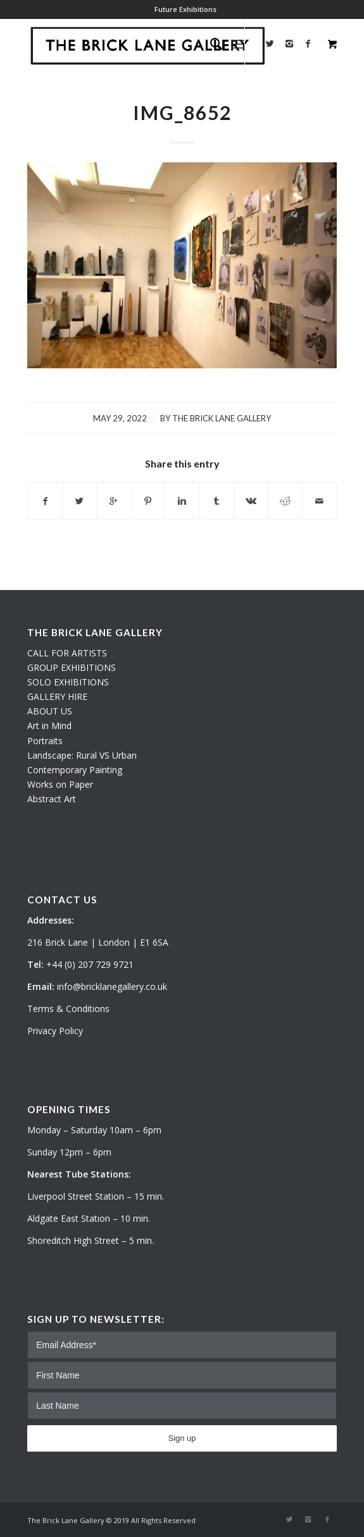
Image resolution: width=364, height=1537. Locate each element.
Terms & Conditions (68, 1009)
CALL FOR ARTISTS (67, 653)
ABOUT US (49, 711)
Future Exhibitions (185, 9)
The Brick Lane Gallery (221, 418)
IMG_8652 (182, 112)
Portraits (45, 741)
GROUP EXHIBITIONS (71, 667)
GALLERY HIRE (57, 696)
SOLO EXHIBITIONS (68, 682)
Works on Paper (60, 784)
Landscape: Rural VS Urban (82, 755)
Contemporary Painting (74, 770)
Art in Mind (49, 726)
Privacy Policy (55, 1031)
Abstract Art (51, 799)
